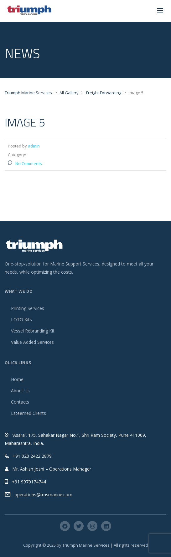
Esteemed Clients (28, 413)
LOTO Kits (21, 319)
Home (17, 379)
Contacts (20, 402)
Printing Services (27, 308)
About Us (20, 391)
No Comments (28, 163)
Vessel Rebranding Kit (32, 331)
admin (34, 146)
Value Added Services (32, 342)
